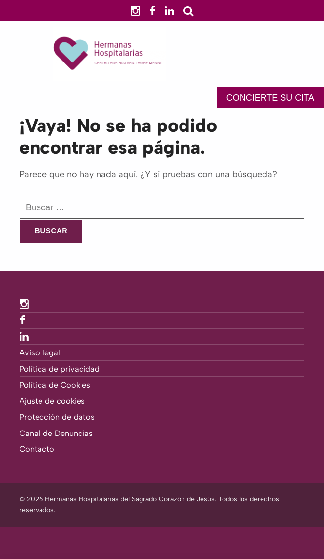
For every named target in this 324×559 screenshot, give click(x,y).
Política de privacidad (60, 368)
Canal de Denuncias (56, 433)
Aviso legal (40, 352)
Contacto (37, 449)
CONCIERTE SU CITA (270, 98)
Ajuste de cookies (52, 401)
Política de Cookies (55, 385)
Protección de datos (57, 417)
